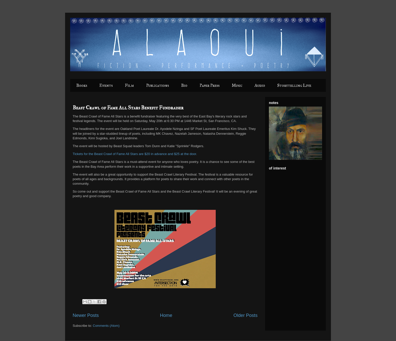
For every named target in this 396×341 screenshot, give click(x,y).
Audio (259, 85)
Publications (157, 85)
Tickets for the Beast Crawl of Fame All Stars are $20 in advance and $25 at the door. (135, 154)
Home (166, 315)
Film (129, 85)
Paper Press (210, 85)
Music (237, 85)
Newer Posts (86, 315)
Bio (184, 85)
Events (106, 85)
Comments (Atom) (106, 326)
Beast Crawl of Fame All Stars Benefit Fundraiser (128, 108)
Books (81, 85)
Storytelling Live (294, 85)
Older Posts (245, 315)
